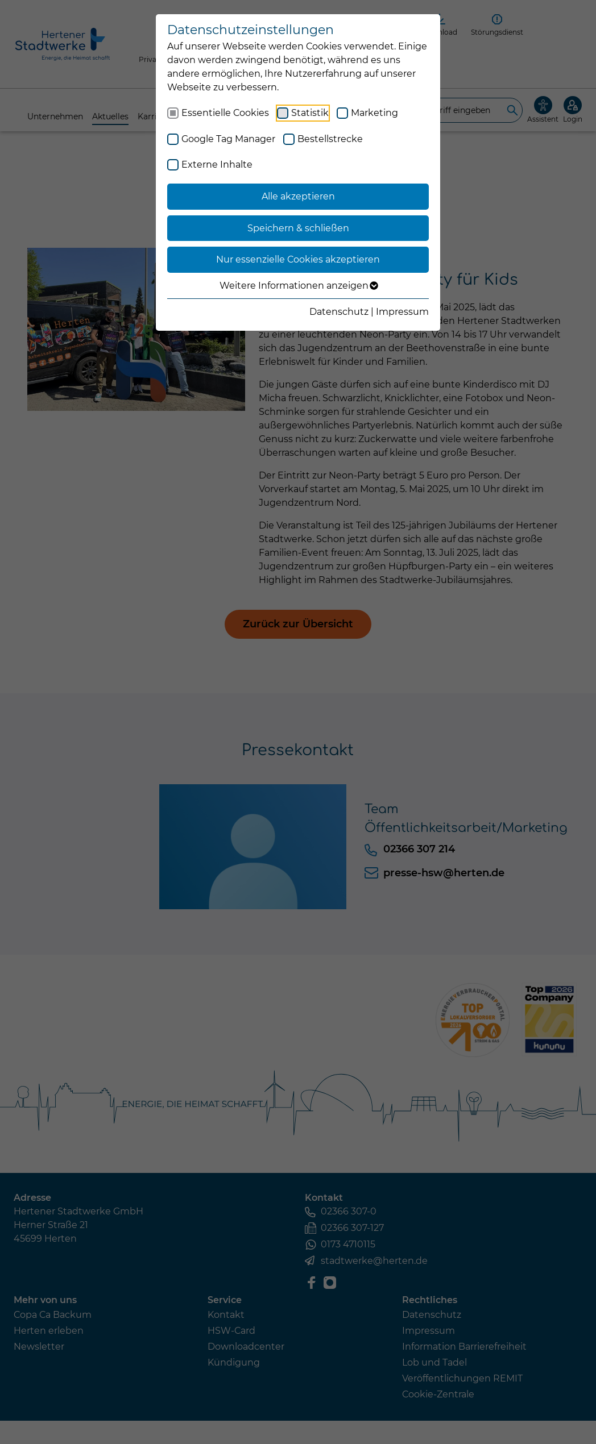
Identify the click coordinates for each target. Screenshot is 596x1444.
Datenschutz (339, 311)
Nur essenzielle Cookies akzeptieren (298, 259)
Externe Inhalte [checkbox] (217, 164)
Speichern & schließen (298, 228)
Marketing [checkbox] (374, 112)
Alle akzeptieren (298, 196)
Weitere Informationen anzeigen (298, 285)
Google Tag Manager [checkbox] (228, 139)
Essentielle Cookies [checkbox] (225, 112)
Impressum (402, 311)
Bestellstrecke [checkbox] (330, 139)
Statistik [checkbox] (310, 112)
